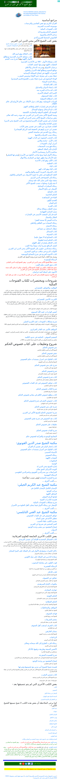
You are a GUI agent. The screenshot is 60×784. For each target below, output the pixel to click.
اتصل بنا (26, 776)
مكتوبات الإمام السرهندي (47, 584)
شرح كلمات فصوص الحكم (46, 430)
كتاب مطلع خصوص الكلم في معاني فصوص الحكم (37, 395)
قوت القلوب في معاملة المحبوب (44, 563)
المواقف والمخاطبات (49, 608)
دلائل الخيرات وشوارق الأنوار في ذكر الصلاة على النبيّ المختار (33, 551)
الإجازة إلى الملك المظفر (47, 149)
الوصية (54, 464)
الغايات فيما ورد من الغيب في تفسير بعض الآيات (38, 126)
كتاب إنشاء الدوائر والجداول (46, 87)
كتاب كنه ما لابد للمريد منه (47, 90)
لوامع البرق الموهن (49, 497)
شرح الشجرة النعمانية (48, 478)
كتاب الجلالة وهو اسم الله (22, 54)
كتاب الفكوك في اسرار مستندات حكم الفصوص (38, 359)
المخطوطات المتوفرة (12, 45)
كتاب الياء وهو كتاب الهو (48, 169)
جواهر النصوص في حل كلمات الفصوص (42, 516)
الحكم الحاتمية (51, 195)
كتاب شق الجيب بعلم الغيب (46, 265)
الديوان (54, 530)
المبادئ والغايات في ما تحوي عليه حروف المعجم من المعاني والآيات (39, 739)
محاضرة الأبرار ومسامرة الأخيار (44, 152)
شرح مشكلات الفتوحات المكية (45, 502)
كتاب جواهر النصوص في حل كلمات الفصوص (39, 383)
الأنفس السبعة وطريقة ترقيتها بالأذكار (42, 649)
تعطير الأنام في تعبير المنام (46, 518)
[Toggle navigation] (59, 1)
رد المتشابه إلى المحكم (51, 730)
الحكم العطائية (51, 602)
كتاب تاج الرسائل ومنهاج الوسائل (44, 109)
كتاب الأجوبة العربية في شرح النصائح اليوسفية (39, 254)
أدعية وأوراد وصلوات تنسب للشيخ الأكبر (41, 183)
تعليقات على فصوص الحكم (46, 424)
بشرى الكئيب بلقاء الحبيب (47, 521)
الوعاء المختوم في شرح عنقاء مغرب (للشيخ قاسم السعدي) (34, 79)
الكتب (55, 687)
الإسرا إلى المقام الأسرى (47, 93)
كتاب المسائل (51, 231)
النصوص (55, 690)
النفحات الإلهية (51, 458)
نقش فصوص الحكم (49, 353)
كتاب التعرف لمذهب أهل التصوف (44, 625)
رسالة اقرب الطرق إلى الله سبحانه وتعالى (40, 643)
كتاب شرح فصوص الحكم (47, 377)
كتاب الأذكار (52, 572)
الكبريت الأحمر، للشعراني (47, 299)
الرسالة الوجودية (50, 259)
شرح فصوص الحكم (49, 371)
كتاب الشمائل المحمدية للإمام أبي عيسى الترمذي (38, 539)
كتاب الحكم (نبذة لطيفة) (47, 240)
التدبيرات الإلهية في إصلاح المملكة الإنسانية (40, 73)
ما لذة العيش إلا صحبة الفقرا (46, 220)
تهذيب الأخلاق (53, 717)
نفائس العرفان (53, 720)
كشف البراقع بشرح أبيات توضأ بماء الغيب (41, 246)
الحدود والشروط (33, 776)
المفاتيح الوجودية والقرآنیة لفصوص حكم (41, 436)
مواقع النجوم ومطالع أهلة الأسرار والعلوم (41, 70)
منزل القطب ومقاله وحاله (47, 209)
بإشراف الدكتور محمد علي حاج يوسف (43, 778)
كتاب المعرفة (52, 234)
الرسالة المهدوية (50, 475)
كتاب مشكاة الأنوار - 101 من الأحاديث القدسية (39, 62)
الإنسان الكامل (53, 714)
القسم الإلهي (52, 200)
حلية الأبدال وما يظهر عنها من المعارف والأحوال (38, 158)
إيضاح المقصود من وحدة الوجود (44, 661)
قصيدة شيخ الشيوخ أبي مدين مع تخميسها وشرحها (37, 667)
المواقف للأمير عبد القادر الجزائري (43, 329)
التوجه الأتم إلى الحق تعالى (46, 469)
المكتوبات (53, 461)
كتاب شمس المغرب (49, 675)
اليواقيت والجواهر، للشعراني (46, 288)
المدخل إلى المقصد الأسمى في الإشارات (41, 214)
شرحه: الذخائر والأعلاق (34, 67)
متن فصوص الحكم (50, 347)
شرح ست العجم (11, 59)
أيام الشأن (53, 203)
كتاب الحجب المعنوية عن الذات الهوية (42, 138)
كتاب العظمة (52, 163)
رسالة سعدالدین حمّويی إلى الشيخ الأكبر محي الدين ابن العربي (32, 248)
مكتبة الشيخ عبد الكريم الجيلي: (37, 484)
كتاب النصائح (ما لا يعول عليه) (45, 237)
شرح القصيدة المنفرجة (48, 655)
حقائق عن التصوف (49, 578)
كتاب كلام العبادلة (50, 84)
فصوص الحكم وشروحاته (47, 32)
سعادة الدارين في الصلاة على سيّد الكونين (40, 557)
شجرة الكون (53, 742)
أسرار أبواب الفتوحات (48, 143)
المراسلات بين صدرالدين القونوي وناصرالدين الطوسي (36, 472)
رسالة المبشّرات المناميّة (47, 186)
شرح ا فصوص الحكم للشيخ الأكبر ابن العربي (40, 413)
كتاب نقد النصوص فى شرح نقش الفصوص (40, 418)
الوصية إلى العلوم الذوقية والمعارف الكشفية (40, 112)
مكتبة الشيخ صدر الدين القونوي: (36, 443)
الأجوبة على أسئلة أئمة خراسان (45, 272)
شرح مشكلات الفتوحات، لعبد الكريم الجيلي (40, 322)
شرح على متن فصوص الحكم (46, 365)
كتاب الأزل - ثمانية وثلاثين (47, 141)
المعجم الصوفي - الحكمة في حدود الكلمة (41, 337)
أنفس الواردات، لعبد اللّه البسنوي (44, 312)
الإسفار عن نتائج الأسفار (47, 189)
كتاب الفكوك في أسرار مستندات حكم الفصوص (38, 449)
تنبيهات (55, 711)
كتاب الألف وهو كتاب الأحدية (46, 160)
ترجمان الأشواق (50, 67)
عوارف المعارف (50, 590)
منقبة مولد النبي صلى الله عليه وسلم (43, 180)
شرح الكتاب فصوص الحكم (46, 389)
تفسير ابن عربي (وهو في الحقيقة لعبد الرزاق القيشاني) (35, 129)
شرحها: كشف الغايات (36, 65)
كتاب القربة (52, 206)
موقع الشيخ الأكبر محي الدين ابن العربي (18, 4)
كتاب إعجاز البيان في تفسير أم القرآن (42, 446)
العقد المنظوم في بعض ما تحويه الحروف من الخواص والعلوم (33, 175)
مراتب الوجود (51, 491)
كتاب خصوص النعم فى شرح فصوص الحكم (40, 401)
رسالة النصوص (51, 455)
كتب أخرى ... (48, 481)
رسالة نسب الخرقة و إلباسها (46, 135)
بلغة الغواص (54, 736)
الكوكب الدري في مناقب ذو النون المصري (40, 251)
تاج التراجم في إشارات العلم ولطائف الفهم (40, 106)
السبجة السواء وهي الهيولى (50, 696)
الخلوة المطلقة (53, 724)
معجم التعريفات (51, 619)
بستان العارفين (51, 631)
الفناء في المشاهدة (49, 197)
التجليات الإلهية (51, 65)
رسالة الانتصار (51, 226)
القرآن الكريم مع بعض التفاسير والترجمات (40, 23)
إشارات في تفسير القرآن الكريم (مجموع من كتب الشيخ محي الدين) (30, 121)
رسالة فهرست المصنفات (47, 146)
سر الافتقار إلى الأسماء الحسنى (49, 699)
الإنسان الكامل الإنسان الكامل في (44, 488)
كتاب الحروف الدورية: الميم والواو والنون (41, 172)
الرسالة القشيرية (50, 566)
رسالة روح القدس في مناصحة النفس (42, 132)
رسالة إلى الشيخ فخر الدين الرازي (43, 177)
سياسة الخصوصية (43, 776)
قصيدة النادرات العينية (48, 499)
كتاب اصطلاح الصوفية (48, 99)
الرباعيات (53, 637)
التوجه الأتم (54, 727)
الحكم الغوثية (52, 596)
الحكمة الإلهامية (53, 747)
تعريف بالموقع (52, 776)
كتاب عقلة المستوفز (49, 96)
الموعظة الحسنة (52, 733)
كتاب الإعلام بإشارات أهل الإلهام (44, 243)
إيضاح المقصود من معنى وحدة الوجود (42, 527)
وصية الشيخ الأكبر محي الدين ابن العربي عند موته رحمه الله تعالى (31, 115)
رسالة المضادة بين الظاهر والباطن (43, 223)
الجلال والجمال (51, 217)
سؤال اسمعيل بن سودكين (47, 229)
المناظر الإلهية (51, 494)
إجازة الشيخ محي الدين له (47, 466)
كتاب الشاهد (52, 192)
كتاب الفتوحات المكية (48, 29)
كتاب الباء (53, 166)
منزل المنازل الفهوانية (48, 212)
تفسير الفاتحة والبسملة (48, 124)
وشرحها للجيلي (13, 155)
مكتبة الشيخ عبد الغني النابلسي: (36, 512)
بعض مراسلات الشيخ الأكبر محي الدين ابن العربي (38, 118)
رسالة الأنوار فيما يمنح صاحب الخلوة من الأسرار (38, 155)
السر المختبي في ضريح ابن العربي (43, 524)
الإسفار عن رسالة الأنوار (51, 693)
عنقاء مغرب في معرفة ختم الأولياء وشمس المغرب (37, 76)
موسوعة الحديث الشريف (47, 26)
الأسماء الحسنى (51, 452)
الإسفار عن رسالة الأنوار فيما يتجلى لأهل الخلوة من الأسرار (34, 505)
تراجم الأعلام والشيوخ (48, 35)
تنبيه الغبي (54, 708)
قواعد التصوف (51, 614)
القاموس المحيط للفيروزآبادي (45, 37)
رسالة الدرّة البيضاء (49, 82)
